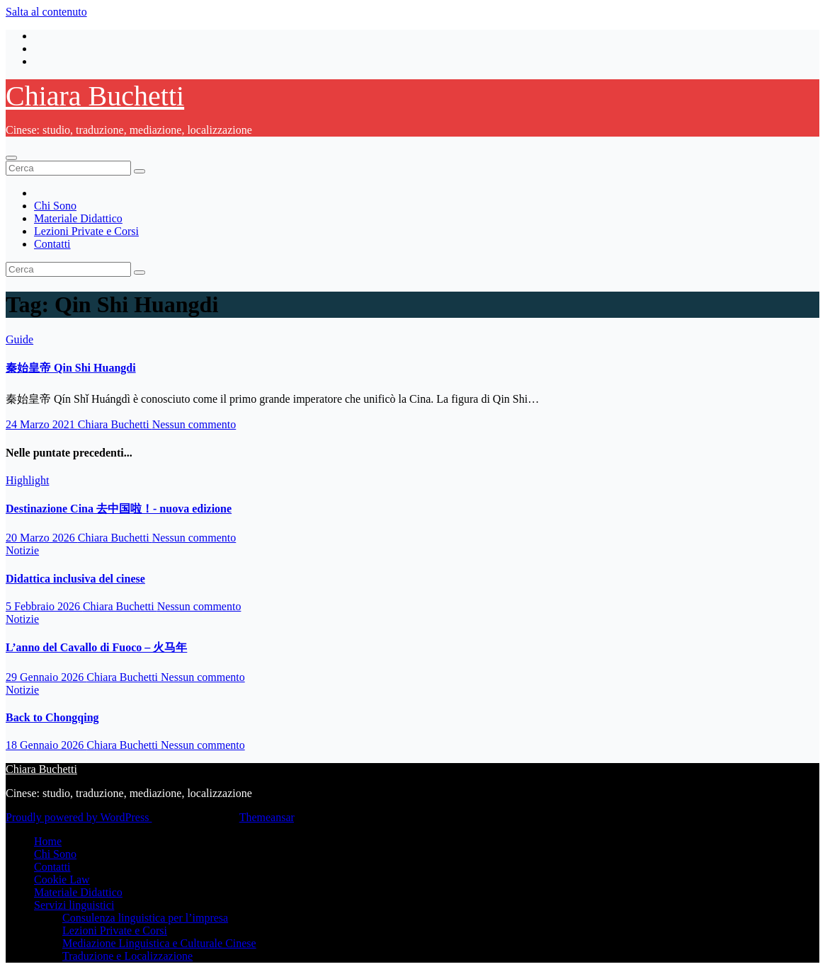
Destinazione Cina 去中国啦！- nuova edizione (119, 509)
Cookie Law (62, 879)
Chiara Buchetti (95, 96)
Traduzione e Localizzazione (127, 956)
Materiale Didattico (78, 218)
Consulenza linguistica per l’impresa (145, 918)
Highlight (27, 480)
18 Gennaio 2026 (46, 745)
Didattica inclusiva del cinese (75, 579)
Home (48, 841)
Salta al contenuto (46, 12)
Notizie (22, 550)
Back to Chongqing (52, 717)
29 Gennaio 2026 (46, 677)
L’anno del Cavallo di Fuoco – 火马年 (96, 647)
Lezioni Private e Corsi (86, 231)
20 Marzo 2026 (42, 538)
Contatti (52, 244)
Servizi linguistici (74, 905)
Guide (19, 339)
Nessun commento (194, 424)
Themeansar (266, 817)
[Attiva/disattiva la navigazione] (11, 158)
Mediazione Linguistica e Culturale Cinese (159, 943)
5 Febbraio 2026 (44, 606)
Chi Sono (55, 206)
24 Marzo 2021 (42, 424)
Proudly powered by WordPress (79, 817)
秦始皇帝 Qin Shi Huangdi (71, 368)
